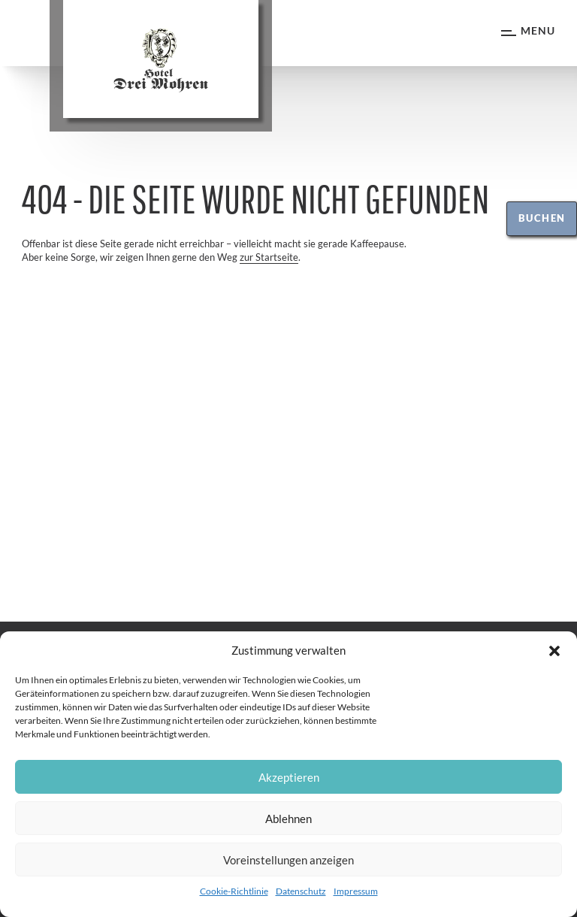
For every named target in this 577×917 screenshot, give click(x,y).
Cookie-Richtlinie (234, 891)
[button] (554, 650)
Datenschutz (301, 891)
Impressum (356, 891)
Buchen (542, 218)
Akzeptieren (288, 777)
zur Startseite (269, 257)
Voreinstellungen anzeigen (288, 860)
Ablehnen (288, 818)
